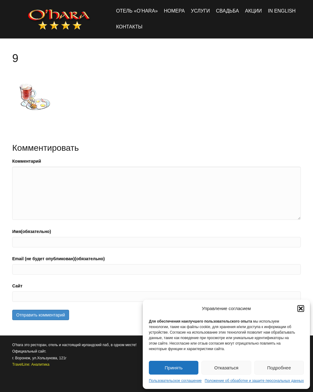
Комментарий (26, 161)
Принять (174, 367)
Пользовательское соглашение (175, 381)
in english (282, 10)
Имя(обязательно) (31, 231)
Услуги (200, 10)
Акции (253, 10)
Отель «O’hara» (137, 10)
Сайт (17, 285)
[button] (301, 308)
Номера (174, 10)
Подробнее (279, 367)
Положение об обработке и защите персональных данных (254, 381)
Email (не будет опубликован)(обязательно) (58, 258)
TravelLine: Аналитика (31, 364)
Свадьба (227, 10)
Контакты (129, 26)
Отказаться (226, 367)
